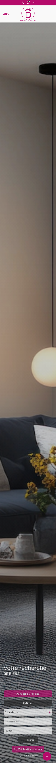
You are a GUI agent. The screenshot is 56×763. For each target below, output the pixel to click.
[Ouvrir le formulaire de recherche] (28, 747)
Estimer (28, 709)
